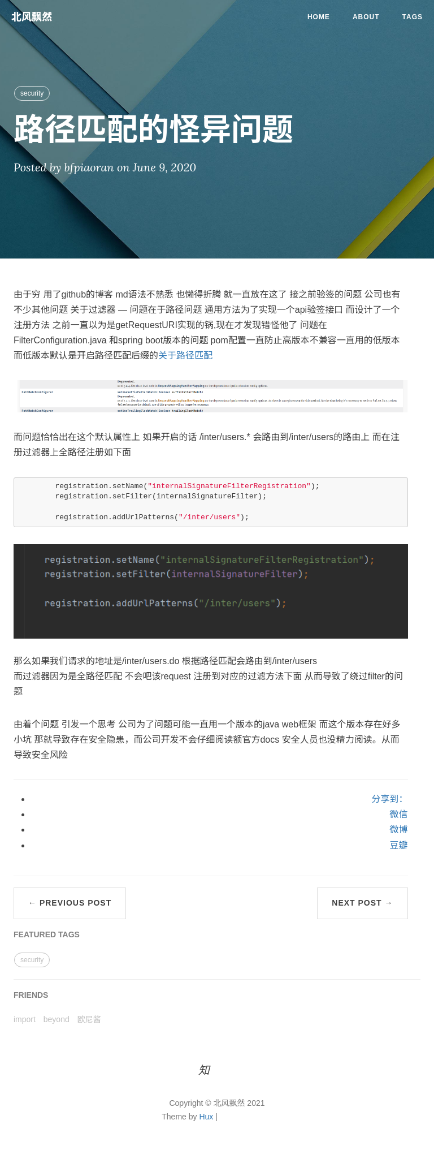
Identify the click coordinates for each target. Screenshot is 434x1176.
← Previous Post (69, 902)
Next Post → (362, 902)
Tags (412, 17)
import (25, 1019)
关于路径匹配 (185, 355)
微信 (398, 814)
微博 (398, 829)
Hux (206, 1116)
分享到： (389, 799)
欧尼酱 (89, 1019)
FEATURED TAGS (47, 934)
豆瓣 (398, 845)
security (32, 93)
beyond (57, 1019)
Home (318, 17)
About (366, 17)
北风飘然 (31, 17)
